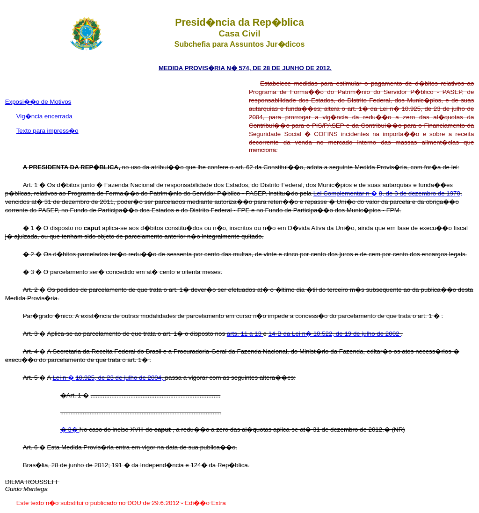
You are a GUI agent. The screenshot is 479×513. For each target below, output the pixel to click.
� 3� (70, 429)
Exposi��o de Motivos (38, 101)
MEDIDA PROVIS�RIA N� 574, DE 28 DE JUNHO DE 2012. (245, 68)
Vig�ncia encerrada (44, 116)
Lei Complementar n (342, 193)
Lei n (60, 377)
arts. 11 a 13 (245, 333)
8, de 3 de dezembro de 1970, (420, 193)
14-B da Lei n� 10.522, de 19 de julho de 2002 (335, 333)
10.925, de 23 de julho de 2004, (120, 377)
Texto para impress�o (47, 130)
